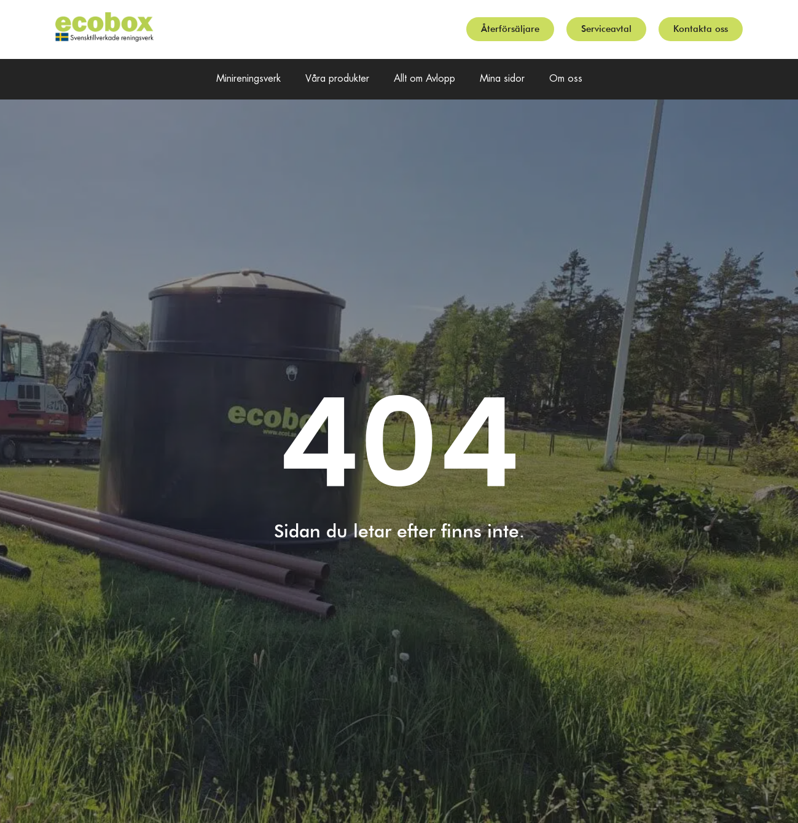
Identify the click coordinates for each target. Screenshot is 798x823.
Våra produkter (337, 79)
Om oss (565, 79)
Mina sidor (502, 79)
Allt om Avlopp (424, 79)
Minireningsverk (248, 79)
